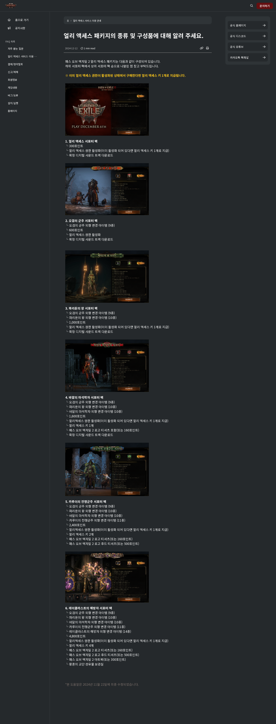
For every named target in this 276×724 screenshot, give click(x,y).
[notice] (9, 28)
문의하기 (265, 6)
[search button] (252, 6)
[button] (25, 48)
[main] (9, 20)
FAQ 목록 (10, 41)
